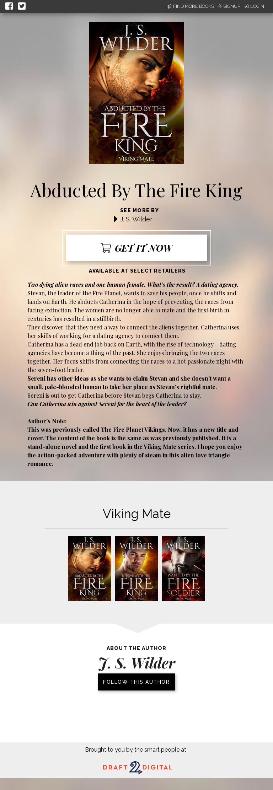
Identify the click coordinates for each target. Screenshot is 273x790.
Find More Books (190, 6)
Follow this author (136, 682)
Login (254, 6)
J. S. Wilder (136, 219)
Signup (229, 6)
